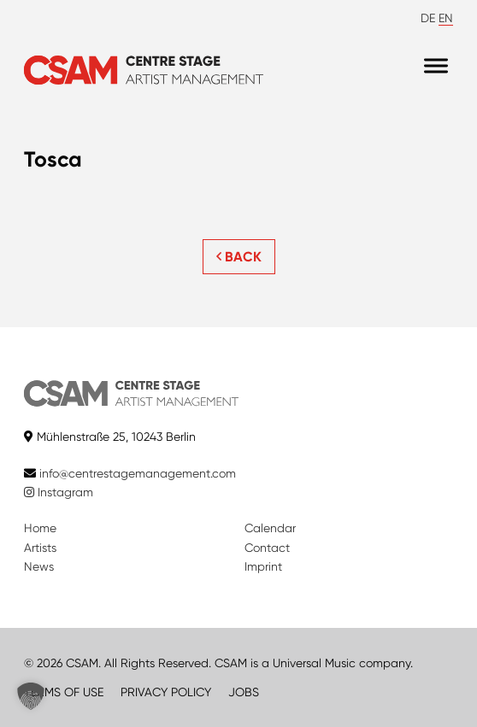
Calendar (270, 528)
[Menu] (436, 66)
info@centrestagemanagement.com (137, 473)
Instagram (58, 492)
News (39, 566)
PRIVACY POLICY (166, 692)
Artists (40, 547)
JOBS (243, 692)
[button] (31, 696)
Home (40, 528)
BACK (239, 257)
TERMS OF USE (63, 692)
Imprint (263, 566)
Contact (267, 547)
